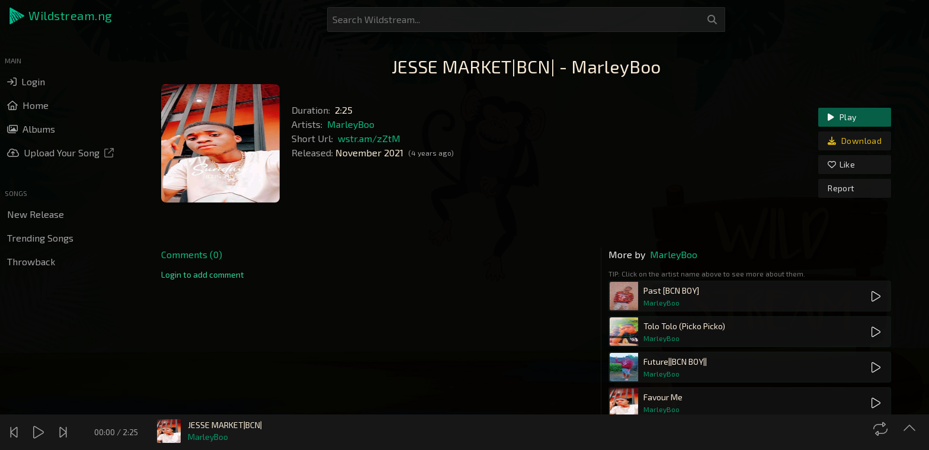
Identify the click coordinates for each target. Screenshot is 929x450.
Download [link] (855, 141)
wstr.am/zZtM (369, 138)
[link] (202, 275)
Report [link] (841, 188)
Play (842, 117)
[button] (61, 16)
